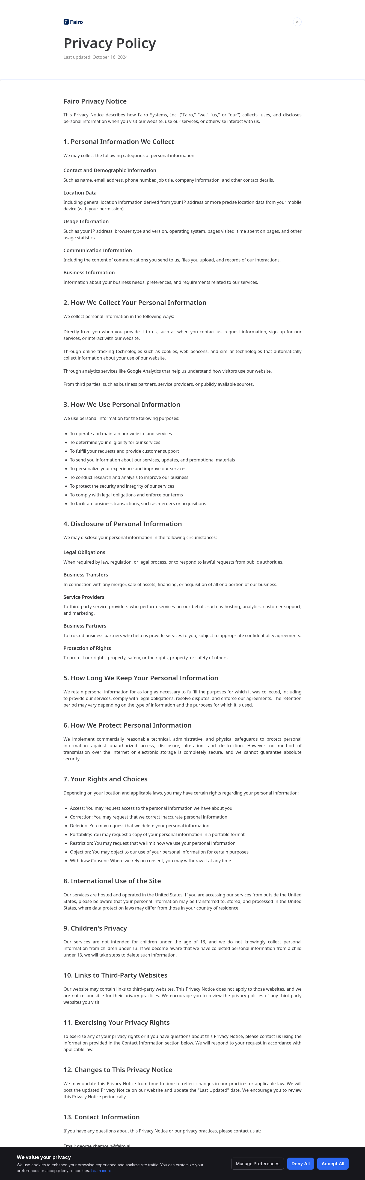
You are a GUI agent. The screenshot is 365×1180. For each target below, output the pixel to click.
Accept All (333, 1163)
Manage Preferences (257, 1163)
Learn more (101, 1170)
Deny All (301, 1163)
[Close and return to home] (297, 21)
